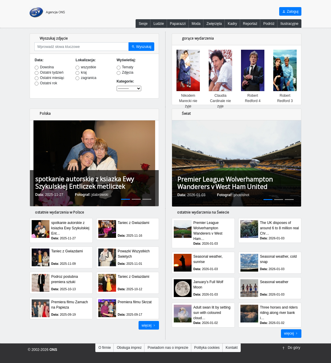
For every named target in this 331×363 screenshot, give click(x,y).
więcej (149, 325)
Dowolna (47, 67)
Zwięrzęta (214, 24)
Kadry (232, 24)
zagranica (88, 78)
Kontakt (232, 348)
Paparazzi (178, 24)
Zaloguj (290, 11)
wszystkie (88, 67)
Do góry (291, 348)
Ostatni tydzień (51, 72)
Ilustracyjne (289, 24)
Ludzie (158, 24)
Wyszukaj (141, 46)
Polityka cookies (207, 348)
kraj (83, 72)
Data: (39, 60)
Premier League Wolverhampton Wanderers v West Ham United (225, 183)
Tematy (128, 67)
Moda (196, 24)
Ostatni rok (48, 83)
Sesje (143, 24)
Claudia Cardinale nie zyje (220, 100)
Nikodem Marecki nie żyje (188, 100)
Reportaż (250, 24)
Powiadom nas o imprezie (167, 348)
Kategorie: (125, 81)
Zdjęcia (128, 72)
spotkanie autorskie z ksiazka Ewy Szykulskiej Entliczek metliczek (84, 183)
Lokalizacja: (85, 60)
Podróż (268, 24)
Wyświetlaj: (126, 60)
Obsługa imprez (129, 348)
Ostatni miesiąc (52, 78)
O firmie (104, 348)
